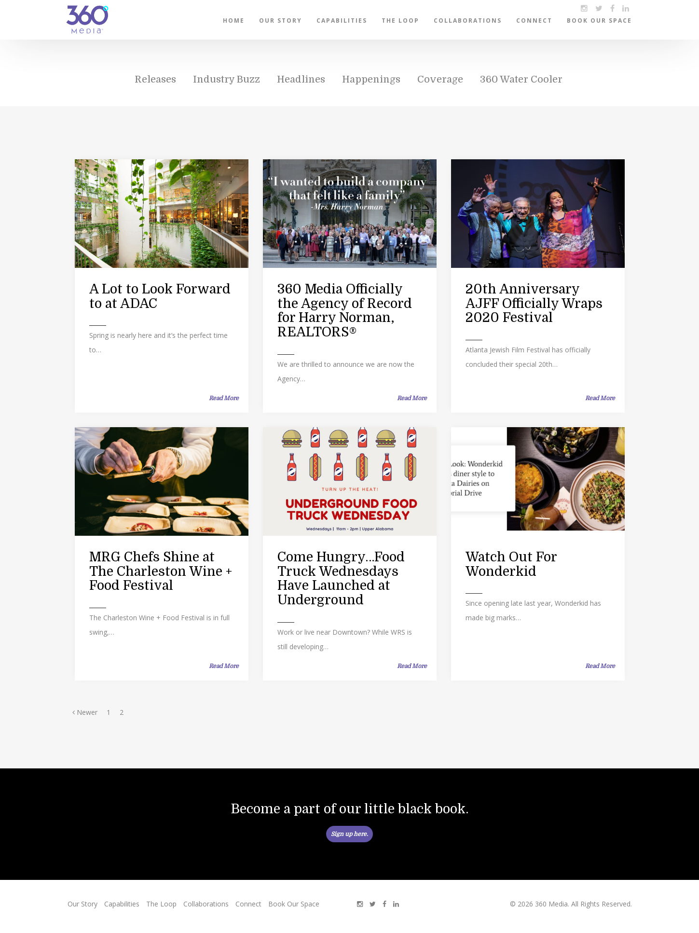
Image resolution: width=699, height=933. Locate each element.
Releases (155, 79)
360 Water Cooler (521, 79)
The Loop (400, 20)
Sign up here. (349, 834)
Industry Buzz (226, 79)
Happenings (371, 79)
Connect (534, 20)
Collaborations (468, 20)
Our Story (280, 20)
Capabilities (341, 20)
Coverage (440, 79)
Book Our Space (599, 20)
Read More (224, 398)
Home (234, 20)
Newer (84, 712)
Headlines (301, 79)
